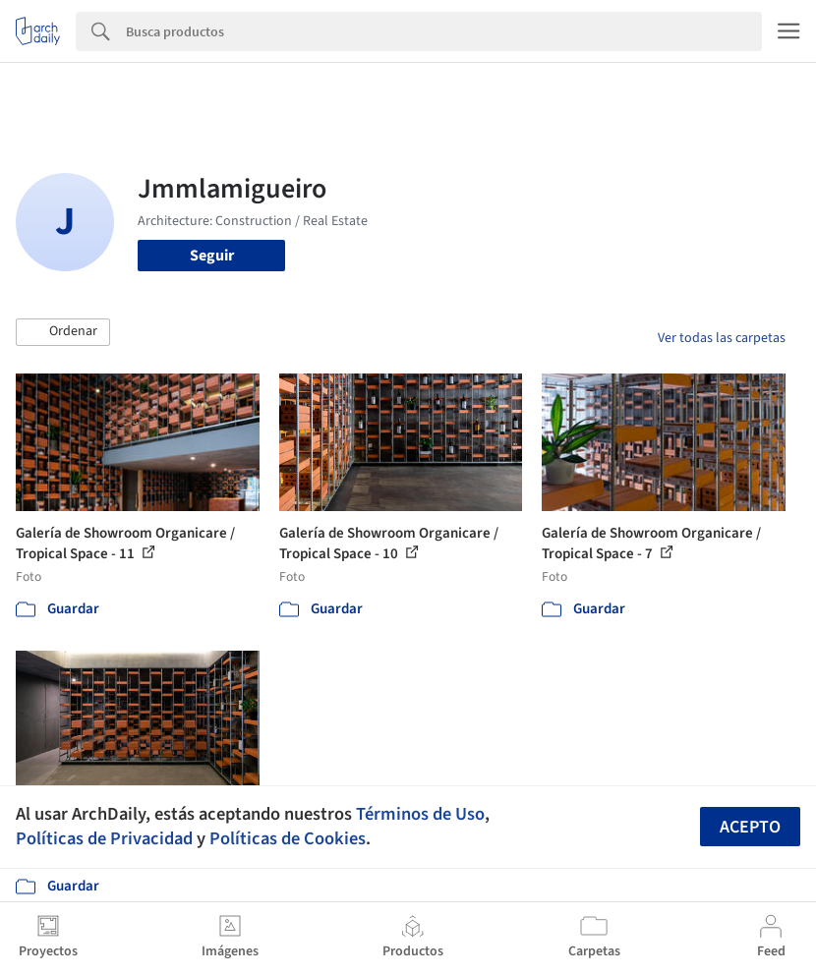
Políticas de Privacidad (104, 838)
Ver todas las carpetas (722, 338)
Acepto (750, 827)
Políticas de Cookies (287, 838)
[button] (63, 332)
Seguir (212, 255)
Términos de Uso (420, 814)
